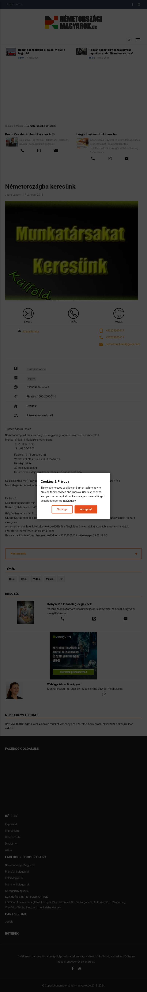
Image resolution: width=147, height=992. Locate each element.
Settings (62, 509)
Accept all (86, 509)
